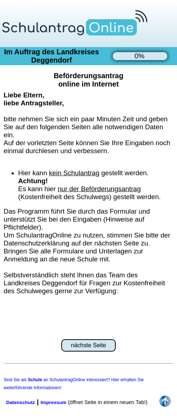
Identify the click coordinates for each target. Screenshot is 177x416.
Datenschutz (20, 402)
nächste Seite (88, 345)
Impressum (53, 402)
